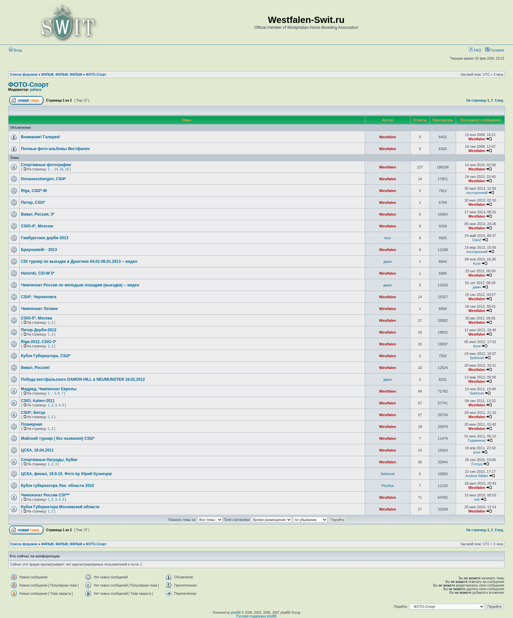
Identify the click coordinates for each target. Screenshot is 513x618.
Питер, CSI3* (33, 202)
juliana (36, 89)
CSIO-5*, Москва (36, 318)
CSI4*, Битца (33, 412)
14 (56, 169)
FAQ (475, 50)
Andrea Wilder (477, 476)
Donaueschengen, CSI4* (43, 179)
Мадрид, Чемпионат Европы (49, 389)
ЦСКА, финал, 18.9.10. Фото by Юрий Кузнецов (66, 474)
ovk (477, 499)
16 (67, 169)
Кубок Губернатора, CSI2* (46, 356)
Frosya (477, 464)
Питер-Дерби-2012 (38, 330)
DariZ (476, 240)
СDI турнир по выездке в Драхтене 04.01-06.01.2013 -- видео (79, 261)
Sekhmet (477, 358)
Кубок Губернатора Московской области (60, 507)
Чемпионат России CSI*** (45, 495)
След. (499, 100)
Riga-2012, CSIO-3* (38, 341)
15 (61, 169)
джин (387, 261)
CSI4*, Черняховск (38, 297)
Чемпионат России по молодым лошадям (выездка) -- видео (80, 285)
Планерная (31, 424)
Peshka (387, 486)
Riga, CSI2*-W (34, 190)
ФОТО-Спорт (96, 74)
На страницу (476, 100)
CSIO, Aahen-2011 (38, 400)
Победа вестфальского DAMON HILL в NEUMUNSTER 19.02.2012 (83, 379)
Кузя (477, 263)
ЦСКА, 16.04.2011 (37, 450)
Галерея (497, 50)
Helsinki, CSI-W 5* (38, 273)
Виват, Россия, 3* (37, 214)
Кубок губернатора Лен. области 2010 (57, 485)
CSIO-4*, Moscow (37, 226)
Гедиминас (477, 440)
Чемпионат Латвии (39, 308)
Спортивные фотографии (46, 165)
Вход (15, 50)
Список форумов (24, 74)
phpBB (236, 612)
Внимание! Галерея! (40, 137)
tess (387, 238)
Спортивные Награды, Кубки (49, 459)
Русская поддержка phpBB (256, 616)
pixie (477, 452)
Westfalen (387, 137)
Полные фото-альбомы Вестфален (55, 148)
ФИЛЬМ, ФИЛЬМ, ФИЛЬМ (61, 74)
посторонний (476, 193)
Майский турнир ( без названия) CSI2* (58, 438)
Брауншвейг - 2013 (39, 249)
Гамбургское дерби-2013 (44, 238)
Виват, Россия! (35, 367)
